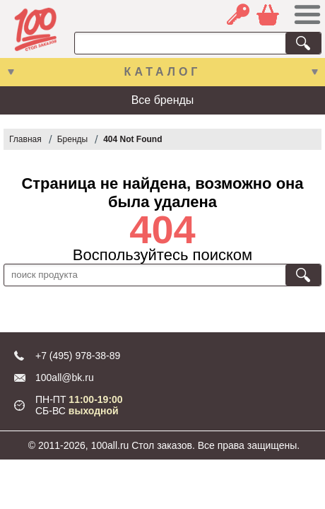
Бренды (72, 139)
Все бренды (162, 100)
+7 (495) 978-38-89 (77, 355)
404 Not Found (132, 139)
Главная (25, 139)
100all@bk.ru (64, 377)
